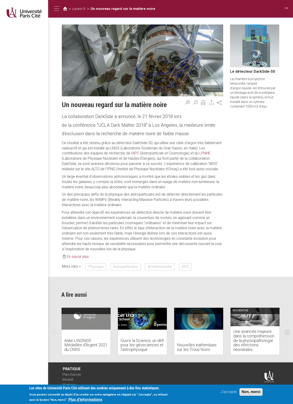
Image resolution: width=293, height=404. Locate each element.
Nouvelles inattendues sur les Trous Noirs (197, 347)
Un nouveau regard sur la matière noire (123, 9)
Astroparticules (125, 266)
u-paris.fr (79, 9)
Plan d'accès (71, 374)
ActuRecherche (160, 266)
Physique (95, 266)
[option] (86, 331)
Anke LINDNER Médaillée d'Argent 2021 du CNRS (86, 345)
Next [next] (287, 331)
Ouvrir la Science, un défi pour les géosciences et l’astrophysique (142, 345)
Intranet (67, 379)
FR (286, 8)
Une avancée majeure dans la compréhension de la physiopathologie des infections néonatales (253, 340)
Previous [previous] (54, 331)
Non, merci (250, 392)
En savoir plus (78, 256)
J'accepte (228, 392)
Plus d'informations (85, 399)
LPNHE (204, 153)
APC (135, 153)
